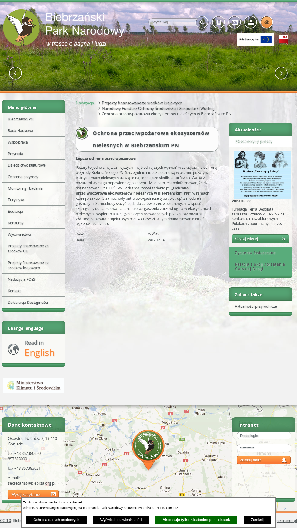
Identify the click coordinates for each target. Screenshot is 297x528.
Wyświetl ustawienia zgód (121, 520)
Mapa (148, 451)
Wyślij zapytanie (25, 494)
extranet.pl (287, 520)
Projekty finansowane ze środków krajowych (142, 103)
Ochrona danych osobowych (56, 520)
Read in (40, 349)
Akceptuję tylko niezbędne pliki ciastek (196, 520)
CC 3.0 (5, 520)
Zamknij (257, 520)
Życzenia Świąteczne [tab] (253, 252)
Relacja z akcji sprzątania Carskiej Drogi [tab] (258, 267)
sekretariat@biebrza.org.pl (31, 483)
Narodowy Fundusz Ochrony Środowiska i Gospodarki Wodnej (158, 108)
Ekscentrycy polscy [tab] (251, 141)
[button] (15, 73)
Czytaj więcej (246, 238)
